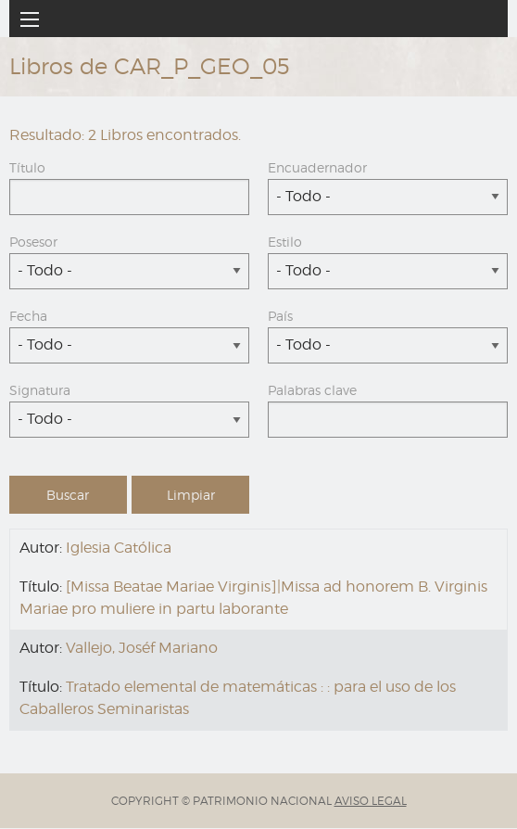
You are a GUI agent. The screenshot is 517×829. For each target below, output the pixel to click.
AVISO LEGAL (370, 801)
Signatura (39, 390)
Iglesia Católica (118, 547)
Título (27, 167)
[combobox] (388, 197)
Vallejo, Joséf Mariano (142, 648)
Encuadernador (317, 167)
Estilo (285, 241)
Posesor (33, 241)
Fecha (28, 316)
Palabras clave (312, 390)
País (280, 316)
